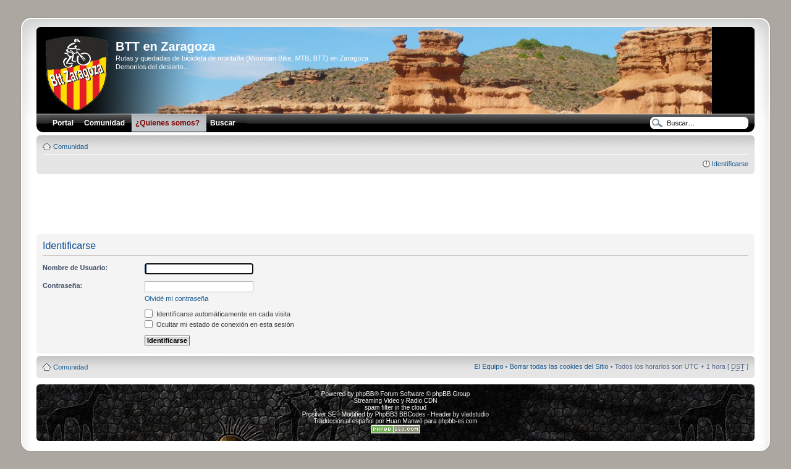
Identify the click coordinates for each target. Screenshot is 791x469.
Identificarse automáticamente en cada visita (217, 314)
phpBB (364, 394)
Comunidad (70, 146)
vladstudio (475, 414)
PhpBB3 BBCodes (400, 414)
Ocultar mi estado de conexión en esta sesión (219, 324)
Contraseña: (62, 285)
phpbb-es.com (457, 421)
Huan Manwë (404, 421)
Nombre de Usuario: (75, 267)
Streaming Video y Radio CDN (396, 400)
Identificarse (730, 163)
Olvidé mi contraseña (176, 298)
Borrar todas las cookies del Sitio (558, 366)
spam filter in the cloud (395, 407)
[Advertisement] (395, 204)
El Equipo (488, 366)
